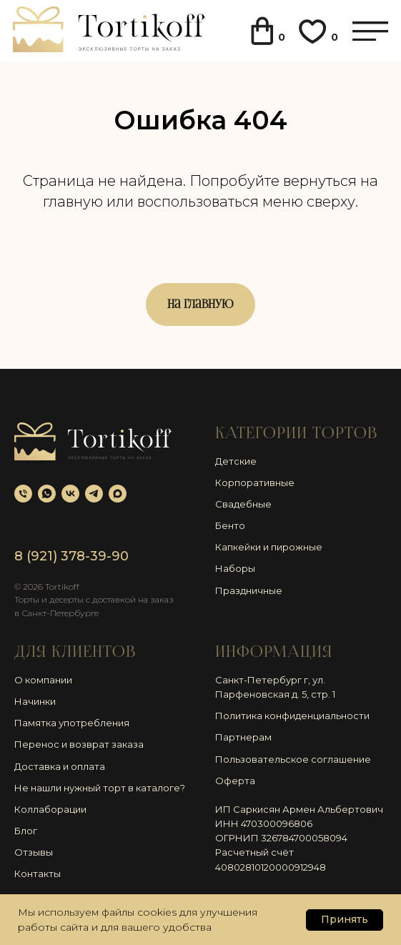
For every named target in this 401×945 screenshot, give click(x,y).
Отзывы (33, 852)
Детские (236, 461)
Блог (25, 830)
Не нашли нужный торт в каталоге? (99, 787)
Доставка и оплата (59, 766)
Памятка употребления (71, 722)
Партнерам (243, 737)
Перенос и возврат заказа (79, 744)
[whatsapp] (47, 494)
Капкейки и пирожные (268, 547)
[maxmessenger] (118, 494)
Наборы (235, 568)
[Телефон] (23, 494)
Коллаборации (50, 809)
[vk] (70, 494)
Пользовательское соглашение (293, 759)
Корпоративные (254, 482)
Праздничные (248, 590)
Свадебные (243, 504)
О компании (43, 680)
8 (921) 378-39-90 (71, 556)
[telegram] (94, 494)
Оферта (235, 780)
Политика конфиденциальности (292, 715)
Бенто (230, 525)
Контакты (37, 873)
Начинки (35, 701)
